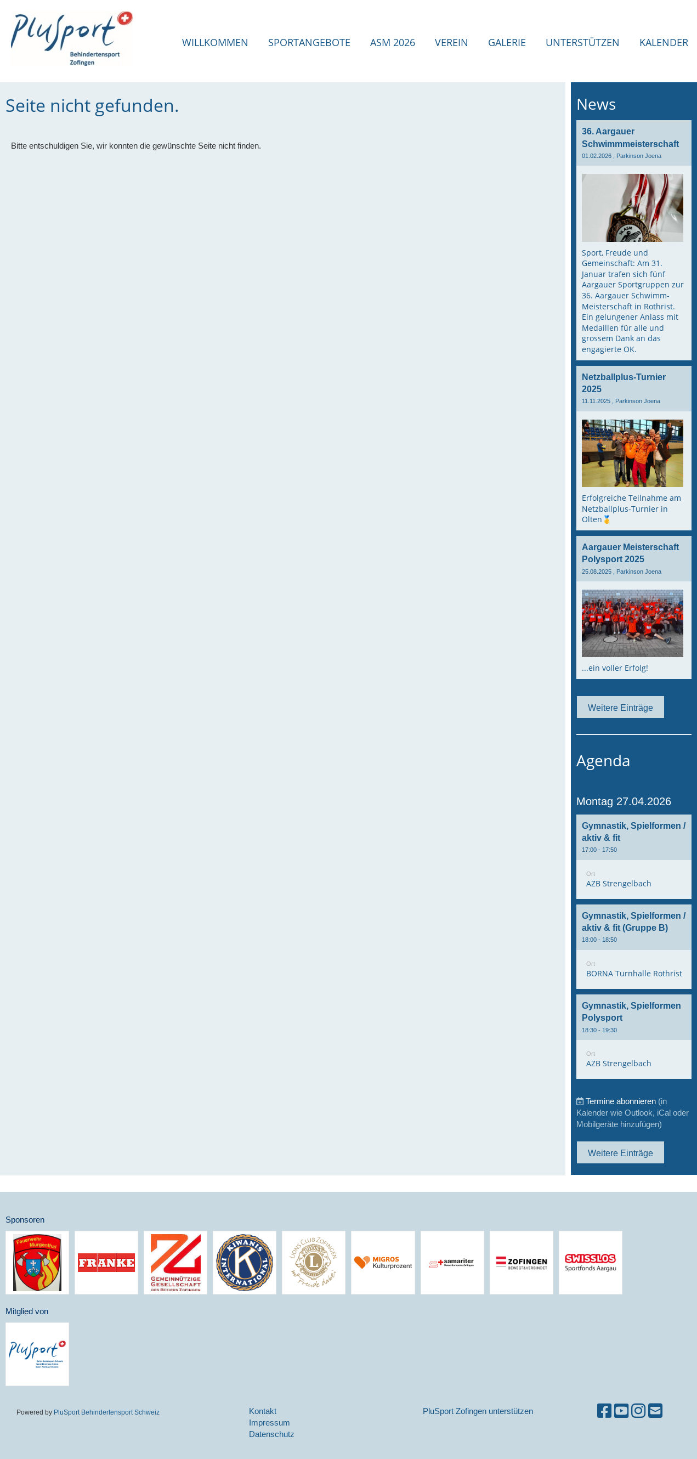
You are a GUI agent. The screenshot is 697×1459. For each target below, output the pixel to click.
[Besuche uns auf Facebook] (604, 1411)
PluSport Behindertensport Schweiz (107, 1412)
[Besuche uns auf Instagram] (638, 1411)
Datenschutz (271, 1434)
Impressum (269, 1422)
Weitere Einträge (620, 707)
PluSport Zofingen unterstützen (478, 1411)
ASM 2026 (392, 42)
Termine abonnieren (621, 1101)
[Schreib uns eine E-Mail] (655, 1411)
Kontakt (262, 1411)
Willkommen (215, 42)
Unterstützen (583, 42)
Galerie (507, 42)
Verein (451, 42)
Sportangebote (309, 42)
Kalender (663, 42)
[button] (634, 857)
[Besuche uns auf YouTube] (621, 1411)
